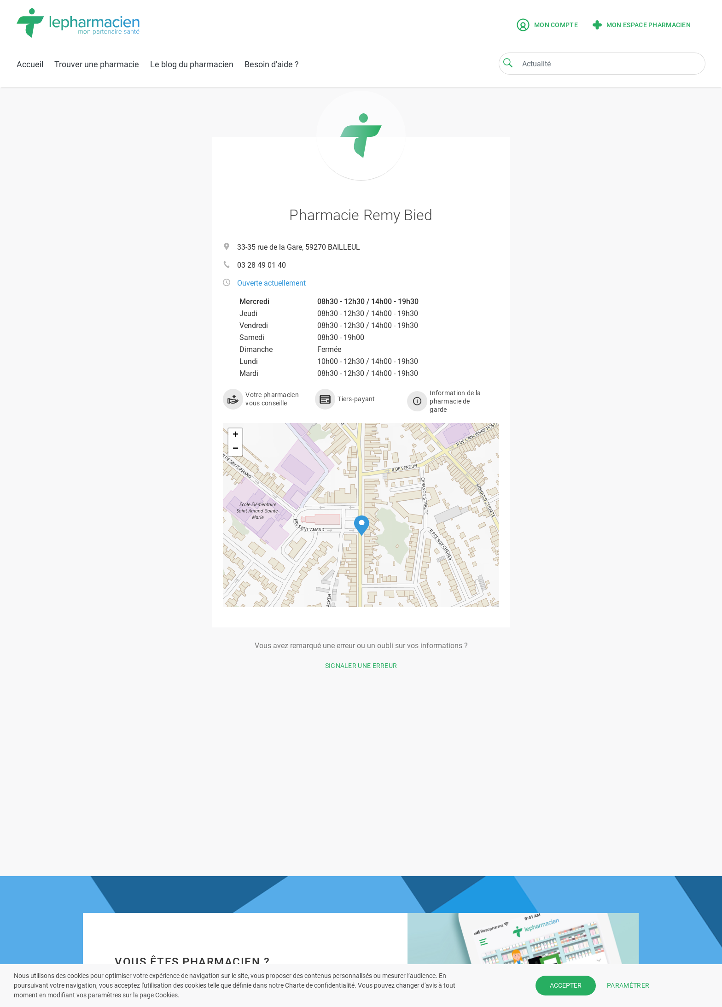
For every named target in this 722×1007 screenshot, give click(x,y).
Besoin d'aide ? (272, 64)
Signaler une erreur (361, 665)
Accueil (30, 64)
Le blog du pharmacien (191, 64)
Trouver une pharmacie (96, 64)
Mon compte (547, 24)
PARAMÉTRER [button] (628, 985)
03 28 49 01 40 (261, 265)
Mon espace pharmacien (642, 24)
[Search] (507, 62)
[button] (361, 526)
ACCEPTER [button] (566, 985)
